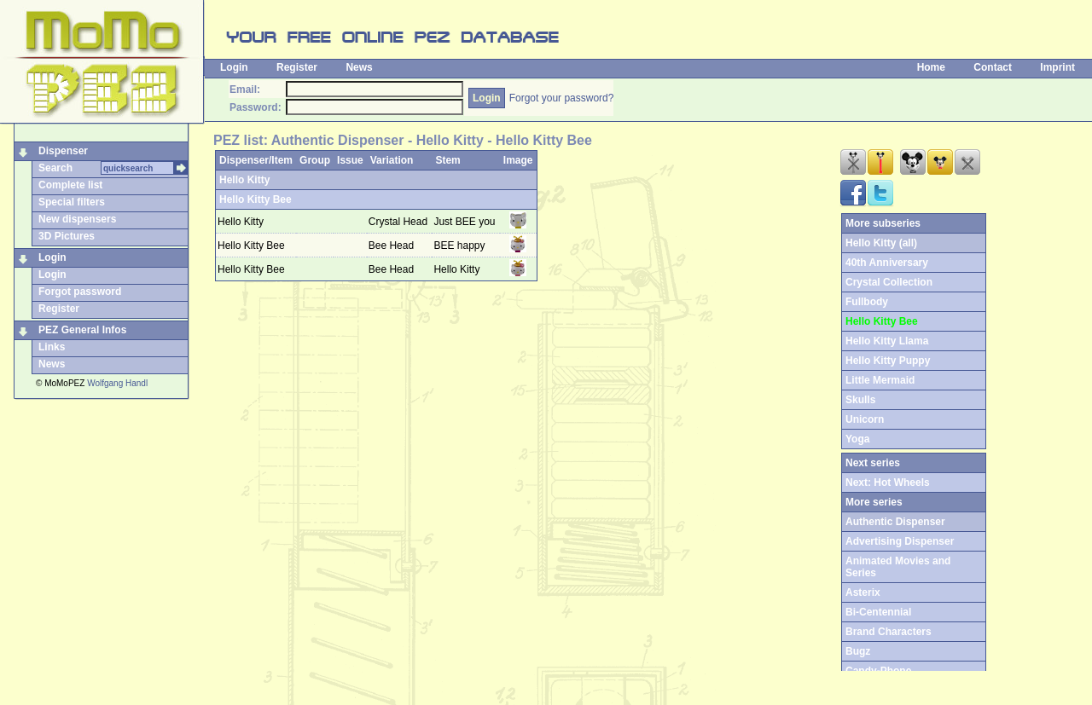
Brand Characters (888, 632)
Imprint (1057, 67)
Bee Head (393, 245)
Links (51, 347)
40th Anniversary (886, 263)
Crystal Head (400, 222)
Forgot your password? (561, 98)
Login (234, 67)
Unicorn (864, 419)
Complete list (70, 185)
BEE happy (459, 245)
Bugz (857, 651)
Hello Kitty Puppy (887, 361)
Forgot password (79, 292)
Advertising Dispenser (899, 541)
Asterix (862, 592)
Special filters (71, 202)
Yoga (857, 439)
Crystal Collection (888, 282)
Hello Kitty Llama (886, 341)
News (359, 67)
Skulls (860, 400)
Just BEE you (464, 222)
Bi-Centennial (878, 612)
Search (55, 168)
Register (296, 67)
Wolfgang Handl (117, 383)
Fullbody (866, 302)
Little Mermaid (880, 380)
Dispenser (63, 151)
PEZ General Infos (82, 330)
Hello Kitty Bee (255, 199)
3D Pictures (66, 236)
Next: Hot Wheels (887, 482)
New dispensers (77, 219)
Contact (992, 67)
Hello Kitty (244, 180)
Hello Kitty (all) (881, 243)
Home (931, 67)
